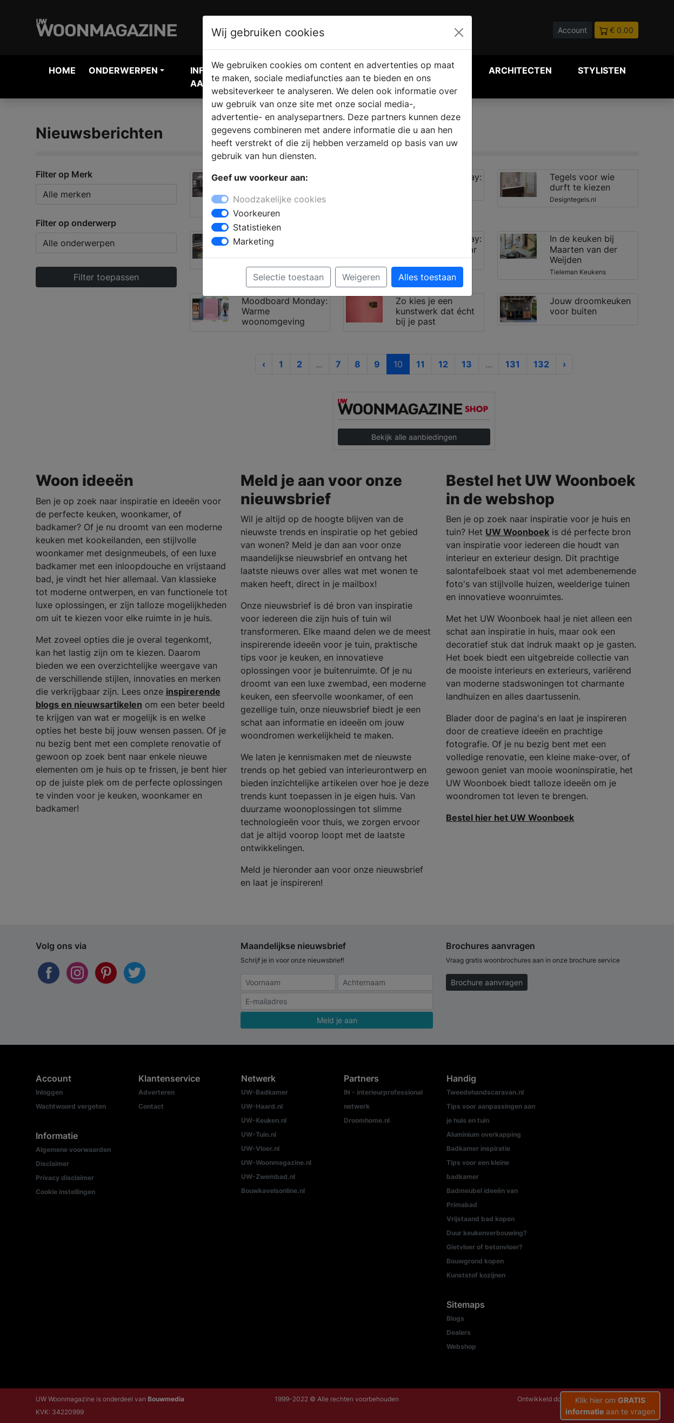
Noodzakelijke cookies (279, 199)
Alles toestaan (427, 277)
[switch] (220, 213)
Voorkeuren (256, 213)
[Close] (459, 32)
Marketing (253, 241)
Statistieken (257, 227)
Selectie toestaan (288, 277)
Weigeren (361, 277)
